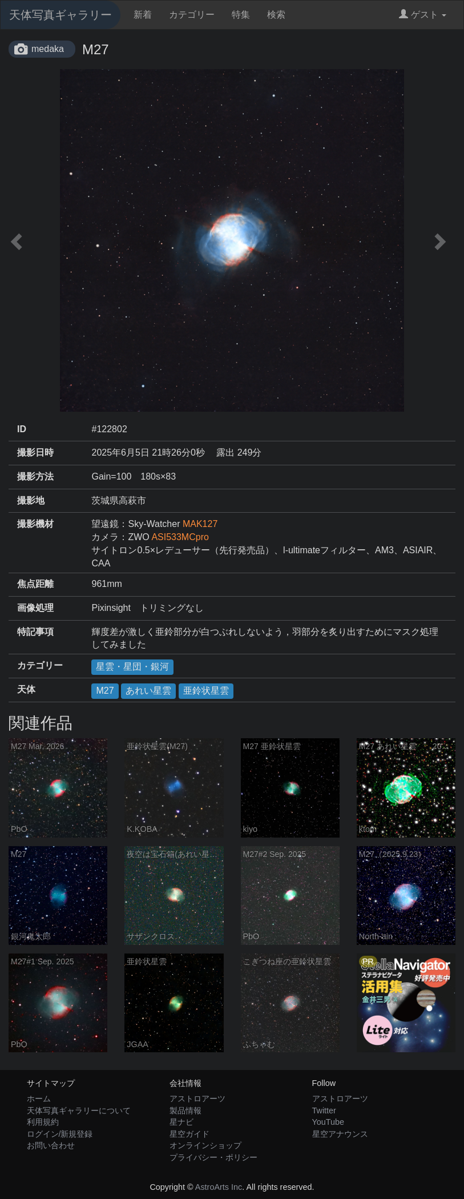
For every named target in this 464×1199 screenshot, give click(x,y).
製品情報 (185, 1110)
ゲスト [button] (422, 14)
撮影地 (31, 500)
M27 (105, 690)
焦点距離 (35, 584)
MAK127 (200, 524)
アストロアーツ (197, 1098)
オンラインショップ (205, 1145)
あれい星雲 (148, 690)
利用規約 (43, 1121)
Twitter (324, 1110)
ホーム (39, 1098)
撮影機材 (35, 524)
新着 (143, 14)
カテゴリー (192, 14)
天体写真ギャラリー (60, 15)
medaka (47, 49)
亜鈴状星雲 (206, 690)
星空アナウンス (340, 1133)
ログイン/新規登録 (60, 1133)
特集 (241, 14)
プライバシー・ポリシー (213, 1157)
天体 (26, 689)
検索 (276, 14)
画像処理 (35, 608)
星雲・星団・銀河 (132, 666)
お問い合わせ (51, 1145)
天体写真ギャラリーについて (79, 1110)
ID (21, 429)
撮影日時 (35, 452)
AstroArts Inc (218, 1187)
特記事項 (35, 632)
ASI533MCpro (180, 537)
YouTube (328, 1121)
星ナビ (181, 1121)
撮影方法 (35, 476)
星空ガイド (189, 1133)
